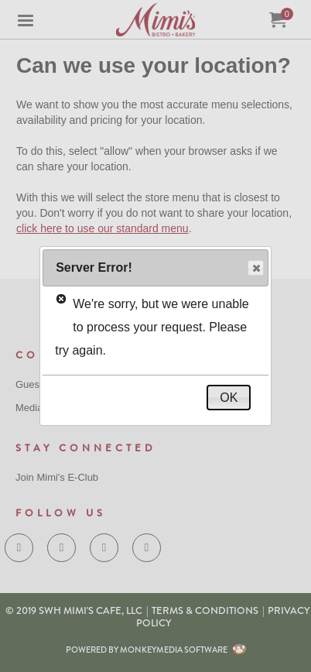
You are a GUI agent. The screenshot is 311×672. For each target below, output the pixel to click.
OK (229, 397)
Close (255, 268)
